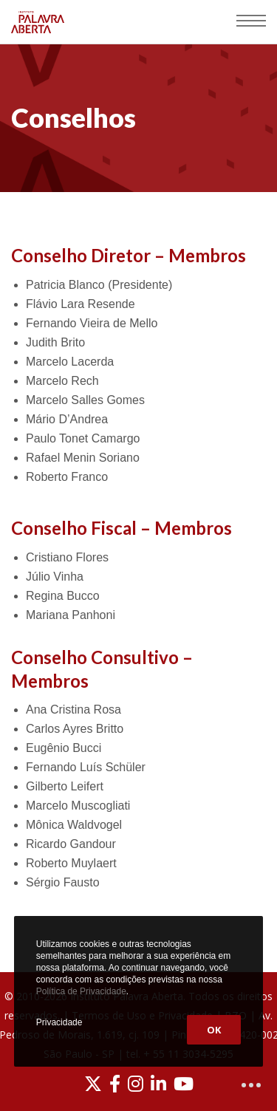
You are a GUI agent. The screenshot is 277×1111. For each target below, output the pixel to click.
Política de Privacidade (81, 991)
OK (214, 1029)
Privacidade (59, 1022)
